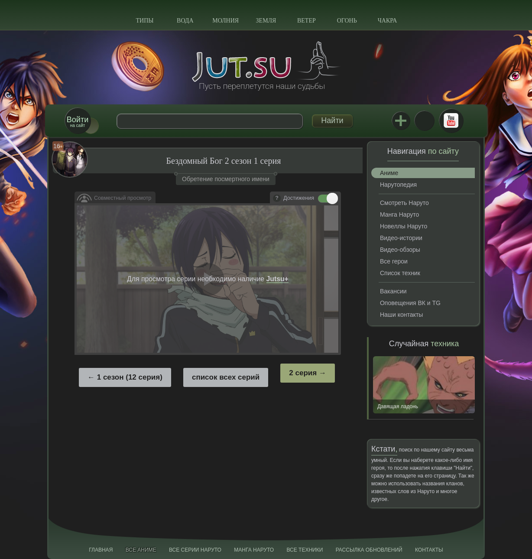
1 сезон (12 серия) (129, 377)
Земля (266, 20)
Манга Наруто (399, 214)
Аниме (389, 172)
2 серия (303, 373)
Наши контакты (401, 314)
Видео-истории (401, 237)
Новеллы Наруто (403, 226)
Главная (101, 550)
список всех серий (226, 377)
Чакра (387, 20)
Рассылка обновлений (369, 550)
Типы (144, 20)
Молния (225, 20)
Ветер (306, 20)
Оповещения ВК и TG (410, 302)
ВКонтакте (424, 120)
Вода (185, 20)
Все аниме (141, 550)
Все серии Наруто (195, 550)
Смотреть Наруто (404, 202)
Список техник (400, 273)
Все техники (304, 550)
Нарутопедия (398, 184)
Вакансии (393, 291)
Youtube (451, 120)
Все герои (394, 261)
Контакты (429, 550)
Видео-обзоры (400, 249)
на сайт (77, 121)
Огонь (347, 20)
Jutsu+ (401, 120)
